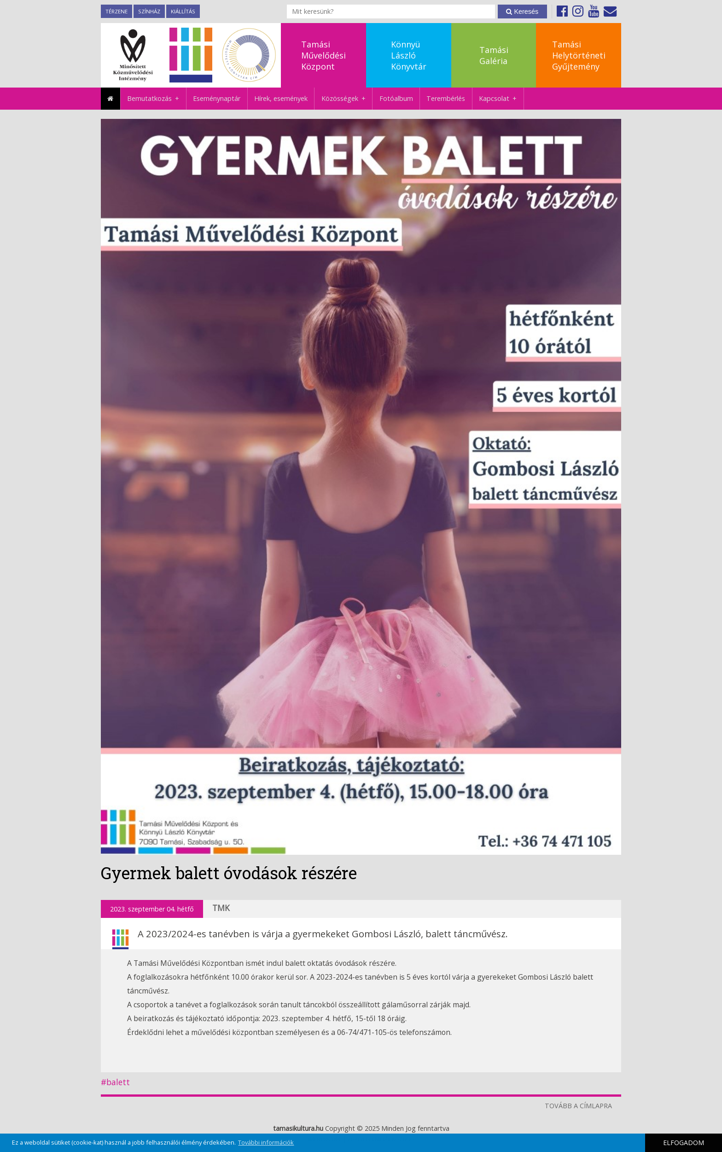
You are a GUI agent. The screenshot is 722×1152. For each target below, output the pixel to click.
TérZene (116, 11)
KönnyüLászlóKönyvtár (408, 55)
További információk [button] (266, 1142)
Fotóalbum (396, 98)
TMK (221, 908)
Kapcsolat (501, 99)
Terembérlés (445, 98)
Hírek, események (281, 98)
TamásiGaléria (493, 55)
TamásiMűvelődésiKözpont (323, 55)
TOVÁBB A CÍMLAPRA (578, 1105)
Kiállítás (183, 11)
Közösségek (347, 99)
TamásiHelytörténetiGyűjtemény (579, 55)
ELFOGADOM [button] (683, 1142)
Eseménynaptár (216, 98)
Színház (149, 11)
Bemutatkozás (156, 99)
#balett (115, 1082)
